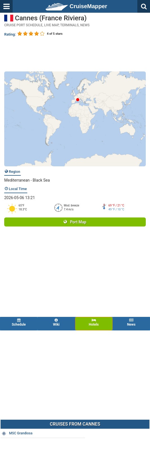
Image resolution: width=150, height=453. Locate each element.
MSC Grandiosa (16, 433)
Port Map (75, 222)
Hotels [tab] (94, 322)
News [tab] (131, 322)
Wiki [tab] (56, 322)
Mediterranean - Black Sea (27, 180)
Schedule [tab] (18, 322)
